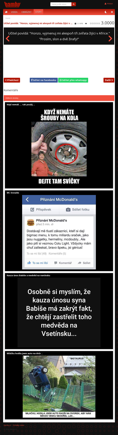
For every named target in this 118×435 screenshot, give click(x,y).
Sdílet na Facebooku (43, 80)
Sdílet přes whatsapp (73, 80)
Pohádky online (18, 425)
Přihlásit (109, 4)
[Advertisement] (59, 61)
